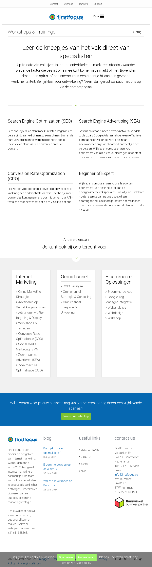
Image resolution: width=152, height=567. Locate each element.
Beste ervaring (86, 557)
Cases (84, 462)
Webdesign (115, 313)
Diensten (86, 455)
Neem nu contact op (76, 414)
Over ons (68, 4)
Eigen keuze (66, 557)
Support (98, 4)
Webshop (114, 318)
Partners (83, 4)
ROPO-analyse (73, 286)
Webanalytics (117, 307)
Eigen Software (90, 448)
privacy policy (82, 562)
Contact (54, 4)
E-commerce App (120, 292)
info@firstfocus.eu (126, 473)
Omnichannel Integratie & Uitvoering (71, 307)
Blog (83, 469)
